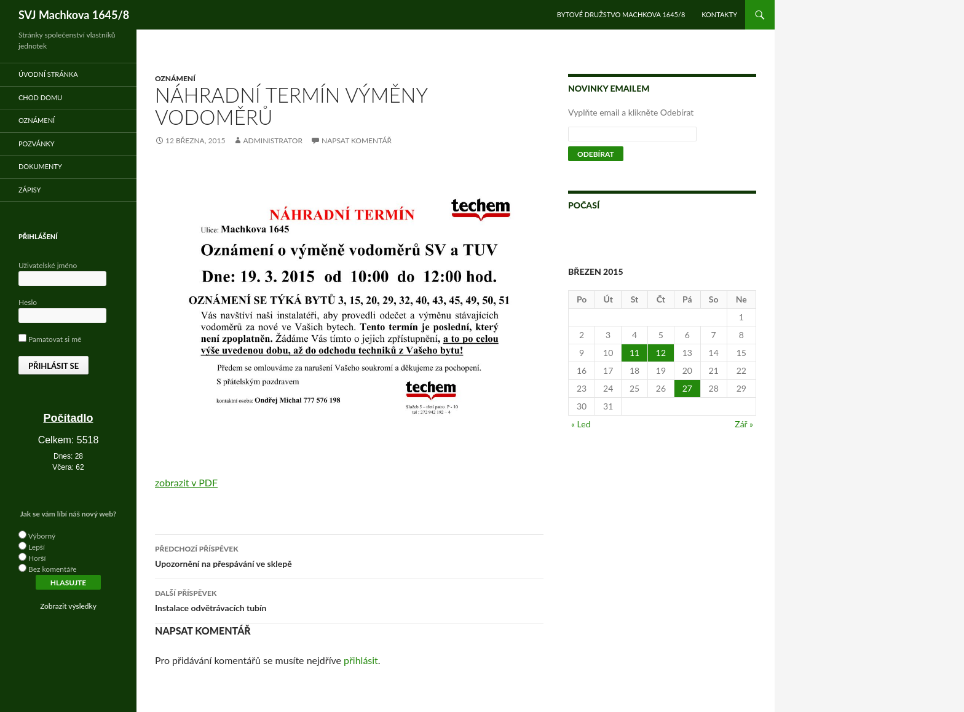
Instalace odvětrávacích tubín (349, 599)
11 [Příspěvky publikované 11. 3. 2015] (634, 352)
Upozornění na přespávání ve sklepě (349, 555)
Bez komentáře (52, 569)
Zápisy (29, 190)
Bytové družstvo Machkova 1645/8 (621, 14)
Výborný (42, 535)
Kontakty (719, 14)
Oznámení (175, 78)
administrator (272, 140)
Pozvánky (36, 144)
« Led (581, 424)
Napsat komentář (357, 140)
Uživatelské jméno (47, 265)
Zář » (744, 424)
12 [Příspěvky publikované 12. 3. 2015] (661, 352)
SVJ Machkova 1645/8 (73, 15)
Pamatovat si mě (49, 339)
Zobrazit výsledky (68, 606)
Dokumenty (40, 166)
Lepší (36, 547)
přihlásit (361, 660)
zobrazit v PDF (186, 482)
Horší (36, 558)
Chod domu (40, 97)
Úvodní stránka (48, 74)
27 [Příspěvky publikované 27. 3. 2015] (687, 388)
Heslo (27, 302)
